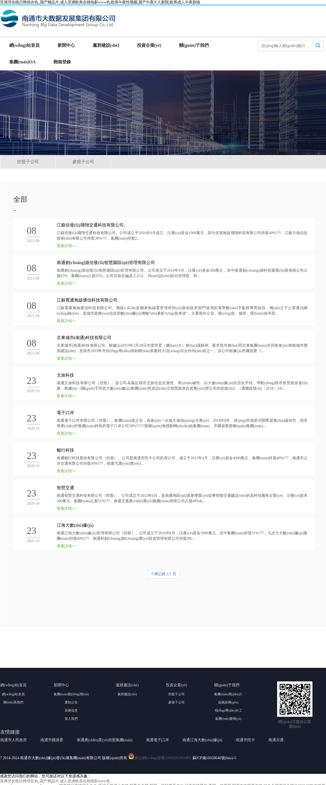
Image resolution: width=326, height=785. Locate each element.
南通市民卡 (245, 740)
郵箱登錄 (62, 62)
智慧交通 (65, 487)
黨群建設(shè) (106, 45)
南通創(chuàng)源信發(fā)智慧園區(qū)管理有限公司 (106, 262)
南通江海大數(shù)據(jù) (202, 740)
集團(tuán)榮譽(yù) (228, 719)
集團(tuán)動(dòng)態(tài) (71, 694)
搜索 (318, 51)
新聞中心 (66, 45)
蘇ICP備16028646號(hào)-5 (214, 758)
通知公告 (71, 702)
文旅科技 (65, 375)
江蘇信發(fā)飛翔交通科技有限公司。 (92, 225)
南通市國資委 (51, 740)
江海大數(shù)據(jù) (75, 525)
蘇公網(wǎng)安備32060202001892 (163, 758)
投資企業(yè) (149, 45)
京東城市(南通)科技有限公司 (84, 337)
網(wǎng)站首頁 (24, 45)
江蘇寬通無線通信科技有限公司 (87, 300)
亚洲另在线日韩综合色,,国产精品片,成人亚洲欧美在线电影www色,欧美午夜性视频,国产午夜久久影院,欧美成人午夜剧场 (100, 2)
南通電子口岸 (157, 740)
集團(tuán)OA (22, 62)
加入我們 (71, 719)
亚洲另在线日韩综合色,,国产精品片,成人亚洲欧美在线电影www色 (55, 781)
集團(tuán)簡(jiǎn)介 (228, 694)
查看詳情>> (66, 246)
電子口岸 (65, 412)
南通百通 (276, 740)
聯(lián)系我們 (13, 702)
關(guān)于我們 (193, 45)
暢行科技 (65, 450)
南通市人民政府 (13, 740)
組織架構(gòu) (228, 702)
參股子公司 (83, 161)
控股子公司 (28, 161)
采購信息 (71, 710)
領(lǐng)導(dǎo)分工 (228, 710)
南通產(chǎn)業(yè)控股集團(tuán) (105, 740)
